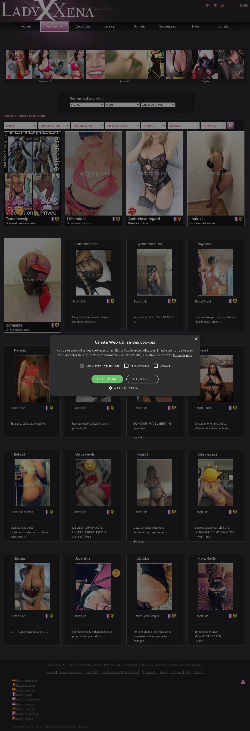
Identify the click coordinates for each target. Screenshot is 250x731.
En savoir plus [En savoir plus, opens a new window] (182, 355)
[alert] (125, 365)
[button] (82, 365)
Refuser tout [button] (142, 379)
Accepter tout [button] (107, 379)
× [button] (196, 339)
